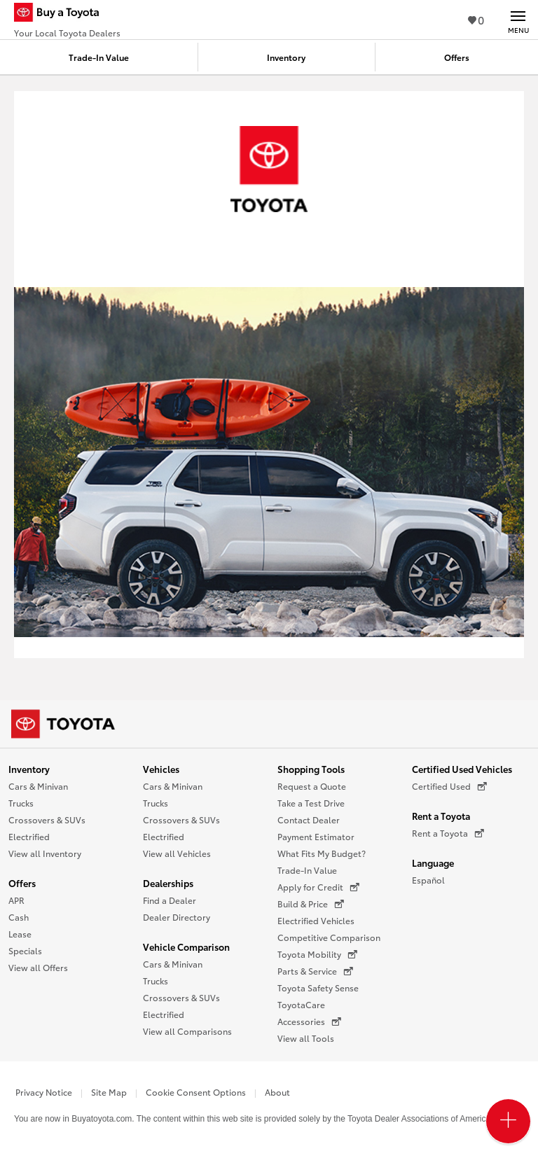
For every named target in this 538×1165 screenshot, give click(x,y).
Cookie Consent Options (196, 1092)
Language (433, 862)
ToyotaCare (301, 1004)
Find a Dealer (169, 900)
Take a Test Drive (311, 803)
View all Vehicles (177, 853)
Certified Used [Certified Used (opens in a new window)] (449, 786)
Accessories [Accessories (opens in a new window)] (309, 1021)
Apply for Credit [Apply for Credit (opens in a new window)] (318, 887)
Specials (25, 950)
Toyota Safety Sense (318, 987)
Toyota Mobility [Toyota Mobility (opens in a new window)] (317, 954)
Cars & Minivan (38, 786)
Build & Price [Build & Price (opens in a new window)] (310, 904)
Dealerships (168, 883)
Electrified (29, 836)
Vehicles (161, 768)
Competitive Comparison (328, 937)
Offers (22, 883)
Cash (18, 917)
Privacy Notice (43, 1092)
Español (428, 880)
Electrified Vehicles (315, 920)
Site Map (109, 1092)
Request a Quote (311, 786)
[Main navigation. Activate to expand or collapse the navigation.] (518, 19)
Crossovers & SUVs (46, 819)
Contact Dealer (308, 819)
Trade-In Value (307, 870)
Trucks (21, 803)
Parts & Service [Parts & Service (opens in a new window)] (315, 971)
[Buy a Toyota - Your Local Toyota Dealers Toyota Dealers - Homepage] (67, 14)
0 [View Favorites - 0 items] (476, 19)
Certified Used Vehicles (462, 768)
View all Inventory (44, 853)
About (277, 1092)
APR (16, 900)
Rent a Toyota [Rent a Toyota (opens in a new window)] (448, 833)
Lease (20, 934)
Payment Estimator (315, 836)
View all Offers (38, 967)
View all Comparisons (187, 1031)
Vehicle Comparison (186, 946)
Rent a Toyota (441, 815)
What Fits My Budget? (321, 853)
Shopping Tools (311, 768)
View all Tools (305, 1038)
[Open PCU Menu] (508, 1121)
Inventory (29, 768)
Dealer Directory (176, 917)
